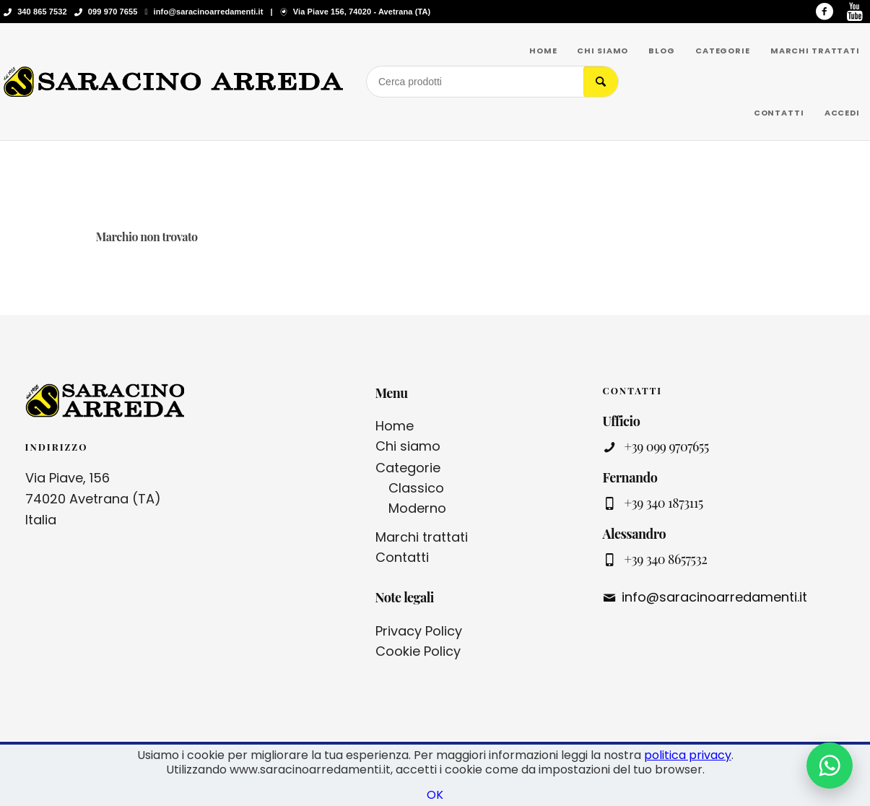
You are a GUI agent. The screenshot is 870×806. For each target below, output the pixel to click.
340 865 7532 (42, 11)
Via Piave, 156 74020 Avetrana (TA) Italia (93, 499)
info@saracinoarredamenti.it (209, 11)
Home (394, 426)
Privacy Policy (418, 631)
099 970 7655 (113, 11)
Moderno (417, 508)
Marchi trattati (421, 537)
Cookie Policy (418, 651)
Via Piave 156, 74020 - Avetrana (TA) (361, 11)
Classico (416, 488)
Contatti (402, 557)
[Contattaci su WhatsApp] (829, 765)
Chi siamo (407, 446)
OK (435, 794)
